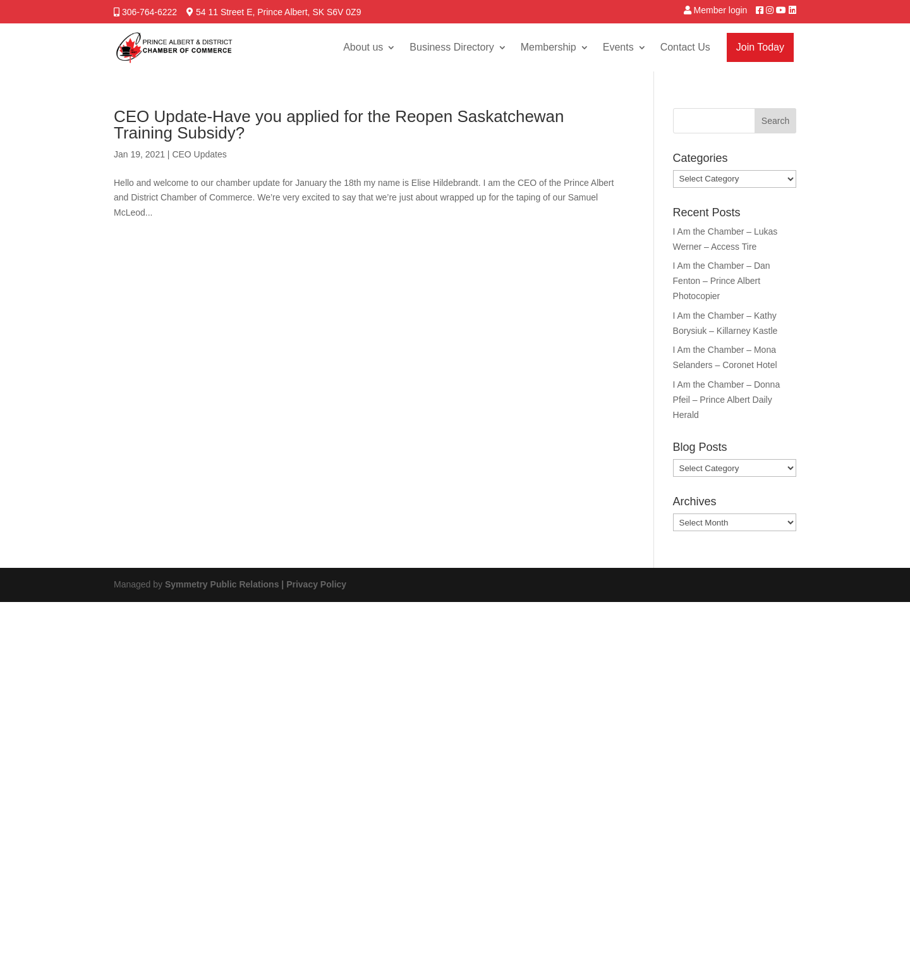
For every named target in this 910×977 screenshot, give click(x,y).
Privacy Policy (316, 584)
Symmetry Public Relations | (225, 584)
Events (618, 47)
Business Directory (452, 47)
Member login (721, 10)
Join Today (760, 47)
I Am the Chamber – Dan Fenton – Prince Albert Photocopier (721, 281)
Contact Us (685, 47)
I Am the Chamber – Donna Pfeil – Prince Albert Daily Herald (726, 399)
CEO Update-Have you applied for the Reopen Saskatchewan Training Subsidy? (339, 124)
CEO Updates (199, 154)
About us (363, 47)
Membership (548, 47)
